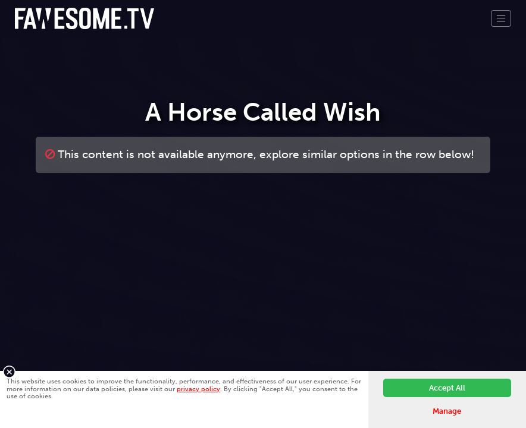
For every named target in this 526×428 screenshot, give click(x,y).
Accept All (447, 387)
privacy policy (198, 389)
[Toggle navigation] (501, 18)
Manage (447, 411)
